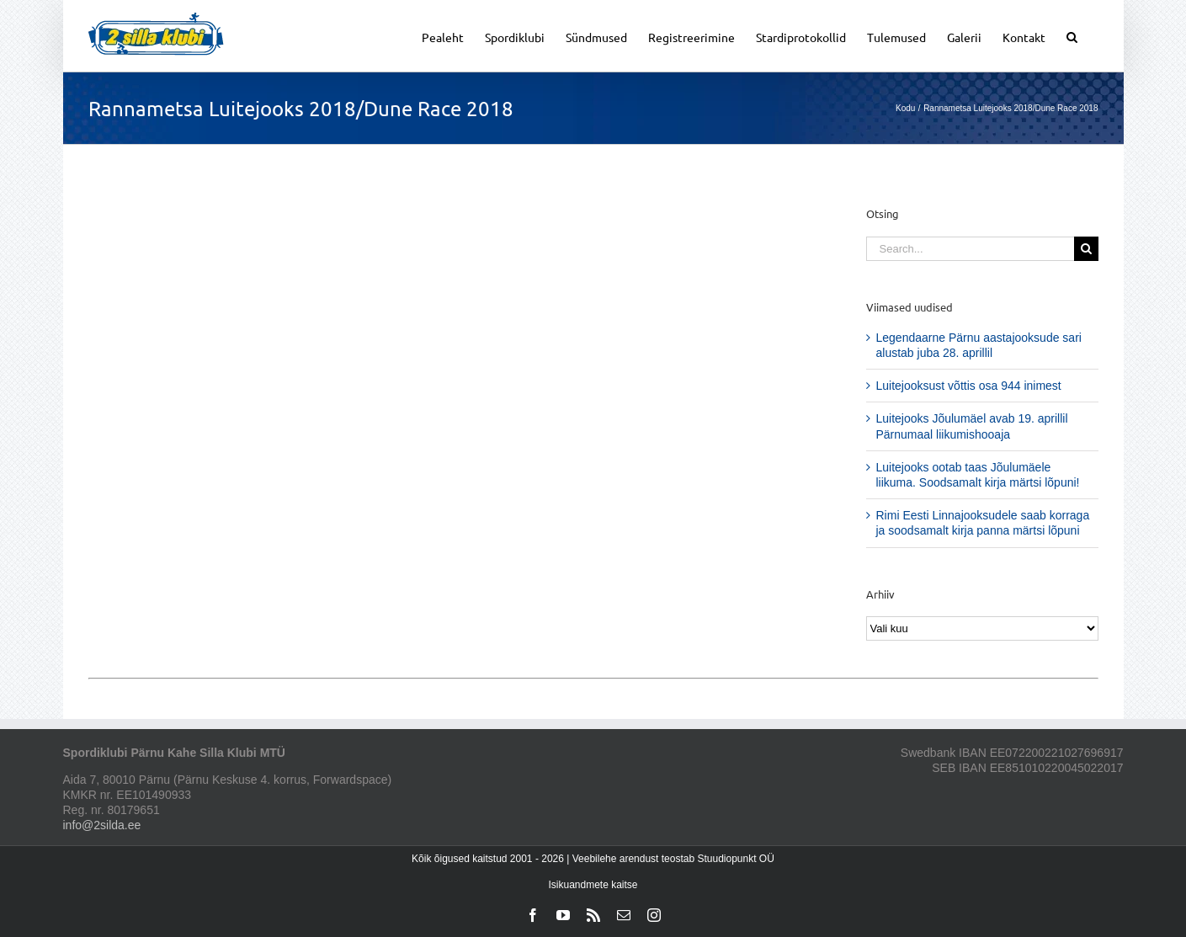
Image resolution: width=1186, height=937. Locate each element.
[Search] (1086, 249)
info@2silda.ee (102, 825)
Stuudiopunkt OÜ (735, 859)
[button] (1071, 36)
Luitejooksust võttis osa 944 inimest (968, 385)
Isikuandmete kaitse (592, 885)
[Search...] (970, 249)
